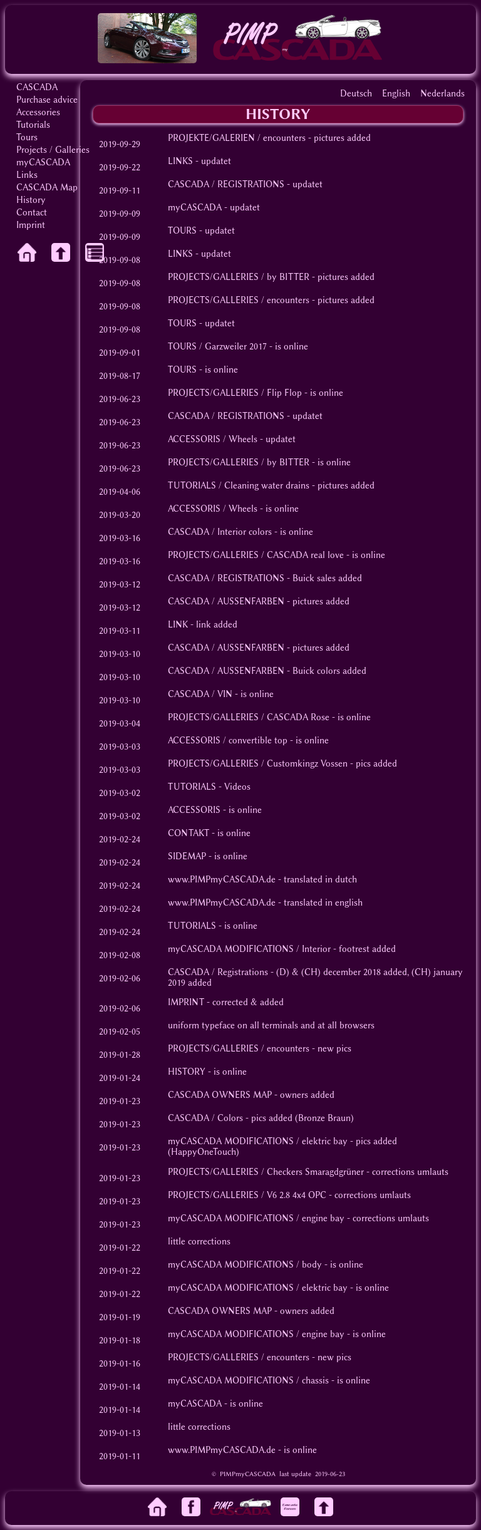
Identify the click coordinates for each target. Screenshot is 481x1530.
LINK (178, 624)
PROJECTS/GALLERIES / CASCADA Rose (248, 717)
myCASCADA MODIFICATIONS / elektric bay (258, 1141)
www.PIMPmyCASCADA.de (222, 879)
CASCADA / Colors (205, 1118)
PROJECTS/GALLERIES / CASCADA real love (256, 555)
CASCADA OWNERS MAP (220, 1095)
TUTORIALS (192, 787)
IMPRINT (186, 1002)
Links (27, 175)
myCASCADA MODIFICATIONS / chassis (248, 1380)
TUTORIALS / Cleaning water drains (238, 485)
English (396, 93)
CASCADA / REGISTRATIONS (226, 184)
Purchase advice (47, 100)
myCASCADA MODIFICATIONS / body (245, 1264)
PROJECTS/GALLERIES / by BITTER (238, 277)
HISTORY (186, 1072)
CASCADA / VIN (200, 694)
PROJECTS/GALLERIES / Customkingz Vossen (258, 763)
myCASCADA (43, 162)
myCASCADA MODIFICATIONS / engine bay (256, 1218)
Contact (31, 212)
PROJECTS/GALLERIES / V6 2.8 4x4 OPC (247, 1195)
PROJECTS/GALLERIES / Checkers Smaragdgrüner (266, 1172)
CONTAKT (188, 833)
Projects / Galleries (53, 150)
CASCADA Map (47, 187)
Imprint (30, 225)
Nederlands (442, 93)
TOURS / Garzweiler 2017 (217, 346)
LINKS (180, 161)
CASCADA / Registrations (218, 972)
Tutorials (33, 125)
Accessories (38, 112)
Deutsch (356, 93)
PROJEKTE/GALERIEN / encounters (237, 138)
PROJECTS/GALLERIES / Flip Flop (235, 393)
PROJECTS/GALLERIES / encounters (238, 300)
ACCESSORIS (194, 810)
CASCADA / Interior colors (220, 532)
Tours (27, 137)
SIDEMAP (187, 856)
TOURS (182, 230)
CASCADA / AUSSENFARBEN (226, 601)
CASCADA (37, 87)
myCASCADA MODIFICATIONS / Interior (249, 949)
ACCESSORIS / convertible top (227, 740)
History (31, 200)
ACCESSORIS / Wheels (212, 439)
